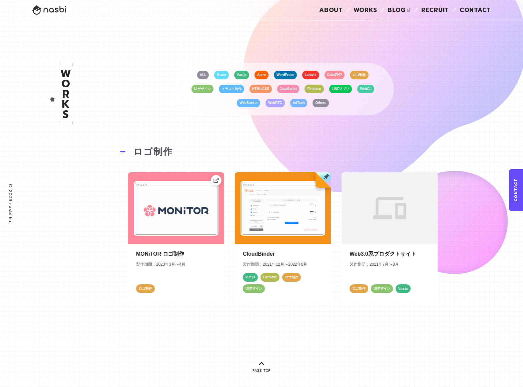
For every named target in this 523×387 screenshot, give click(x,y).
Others (320, 103)
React (221, 75)
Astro (261, 75)
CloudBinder (259, 254)
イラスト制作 (231, 89)
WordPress (285, 75)
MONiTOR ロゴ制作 (160, 254)
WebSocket (248, 103)
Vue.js (241, 75)
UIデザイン (202, 89)
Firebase (314, 89)
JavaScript (288, 89)
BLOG (399, 10)
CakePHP (334, 75)
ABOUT (331, 10)
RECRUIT (435, 10)
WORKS (365, 10)
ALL (203, 75)
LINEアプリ (341, 89)
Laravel (311, 75)
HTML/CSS (260, 89)
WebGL (366, 89)
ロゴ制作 (359, 75)
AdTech (299, 103)
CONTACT (475, 10)
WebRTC (275, 103)
